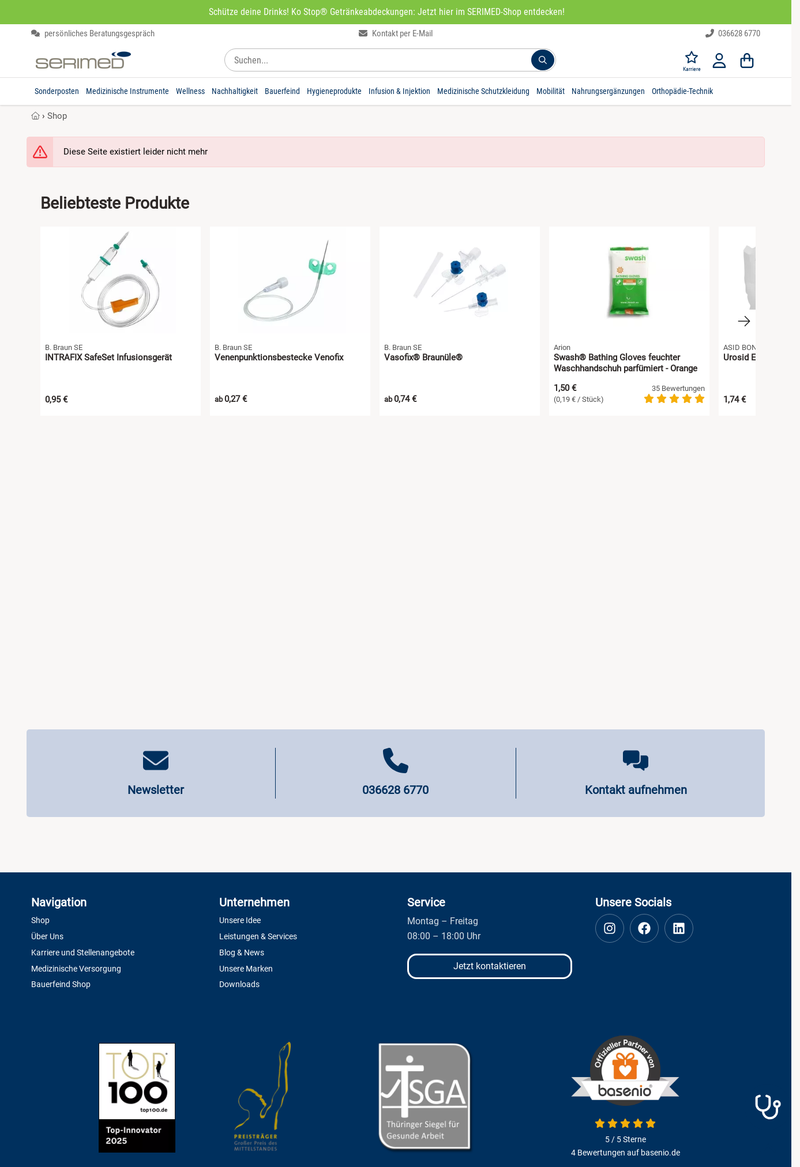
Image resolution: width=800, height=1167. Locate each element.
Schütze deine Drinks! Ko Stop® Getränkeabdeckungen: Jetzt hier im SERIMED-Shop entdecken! (387, 11)
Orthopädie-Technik (682, 91)
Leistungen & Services (258, 936)
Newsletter (155, 790)
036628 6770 (733, 33)
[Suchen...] (542, 60)
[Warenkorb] (747, 60)
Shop (57, 116)
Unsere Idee (240, 920)
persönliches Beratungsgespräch (93, 33)
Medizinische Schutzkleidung (483, 91)
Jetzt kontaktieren (489, 966)
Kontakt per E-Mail (396, 33)
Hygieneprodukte (334, 91)
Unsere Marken (246, 968)
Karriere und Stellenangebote (82, 952)
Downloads (239, 984)
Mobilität (550, 91)
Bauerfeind (282, 91)
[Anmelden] (719, 60)
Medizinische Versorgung (76, 968)
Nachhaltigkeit (235, 91)
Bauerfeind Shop (61, 984)
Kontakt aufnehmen (636, 790)
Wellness (190, 91)
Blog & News (241, 952)
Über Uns (47, 936)
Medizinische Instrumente (127, 91)
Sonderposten (57, 91)
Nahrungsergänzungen (608, 91)
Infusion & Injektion (399, 91)
